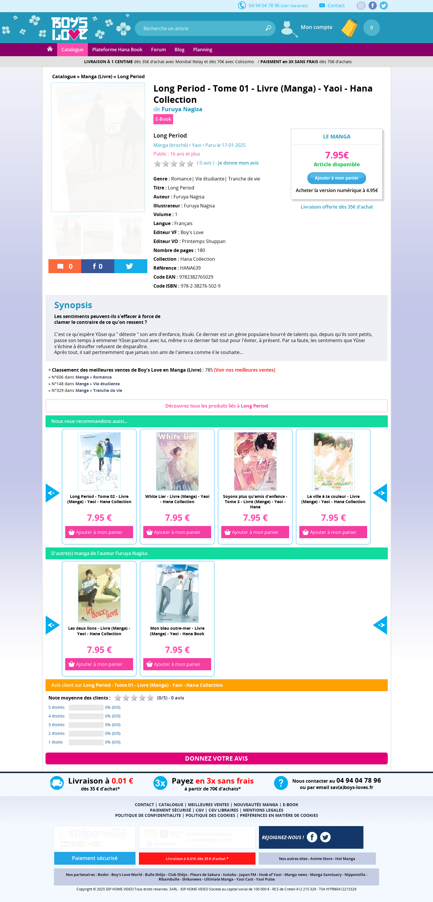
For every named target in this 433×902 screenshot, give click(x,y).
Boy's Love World (126, 874)
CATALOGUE (171, 804)
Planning (202, 49)
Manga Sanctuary (326, 874)
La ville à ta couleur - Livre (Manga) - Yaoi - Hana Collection (333, 499)
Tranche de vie (244, 179)
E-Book (163, 119)
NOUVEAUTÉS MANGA (256, 804)
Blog (179, 49)
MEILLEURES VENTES (208, 804)
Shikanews (191, 879)
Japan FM (247, 874)
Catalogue (72, 49)
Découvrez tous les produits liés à (216, 406)
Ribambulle (169, 879)
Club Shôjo (177, 874)
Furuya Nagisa (182, 109)
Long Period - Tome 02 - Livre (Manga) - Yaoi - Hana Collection (99, 499)
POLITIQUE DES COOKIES (210, 815)
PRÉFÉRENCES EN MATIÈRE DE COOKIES (279, 815)
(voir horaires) (294, 5)
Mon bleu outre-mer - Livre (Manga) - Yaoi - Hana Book (177, 630)
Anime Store (321, 858)
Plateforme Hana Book (117, 49)
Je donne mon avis (238, 163)
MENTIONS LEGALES (263, 810)
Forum (158, 49)
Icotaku (229, 874)
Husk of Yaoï (270, 874)
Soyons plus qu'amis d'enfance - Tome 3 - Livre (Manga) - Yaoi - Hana (255, 501)
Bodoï (103, 874)
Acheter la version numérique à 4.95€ (337, 190)
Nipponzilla (355, 874)
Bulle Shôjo (155, 874)
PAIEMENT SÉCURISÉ (170, 810)
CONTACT (144, 804)
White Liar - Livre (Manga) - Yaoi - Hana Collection (177, 499)
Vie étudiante (209, 179)
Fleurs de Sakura (205, 874)
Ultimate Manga (218, 879)
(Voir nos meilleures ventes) (244, 370)
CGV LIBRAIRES (223, 810)
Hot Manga (345, 858)
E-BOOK (290, 804)
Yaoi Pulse (265, 879)
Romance (181, 179)
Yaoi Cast (244, 879)
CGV (200, 810)
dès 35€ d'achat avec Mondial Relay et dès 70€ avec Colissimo (169, 61)
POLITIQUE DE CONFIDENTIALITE (148, 815)
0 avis (206, 163)
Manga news (296, 874)
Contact (336, 5)
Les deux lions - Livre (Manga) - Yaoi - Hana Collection (99, 630)
